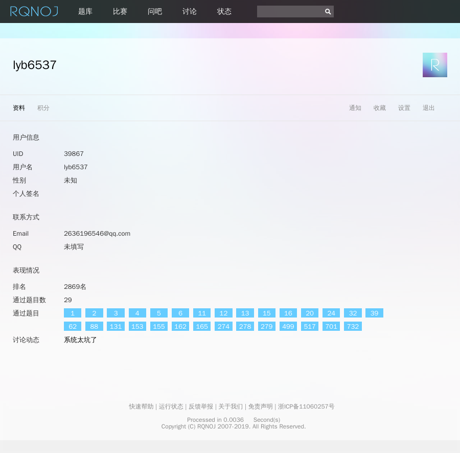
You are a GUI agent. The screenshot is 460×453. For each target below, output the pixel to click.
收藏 (380, 108)
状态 (224, 11)
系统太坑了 (80, 339)
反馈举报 (201, 406)
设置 (404, 108)
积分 (43, 108)
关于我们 (230, 406)
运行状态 (171, 406)
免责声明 (260, 406)
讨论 (189, 11)
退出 (429, 108)
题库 (85, 11)
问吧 (155, 11)
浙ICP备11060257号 (306, 406)
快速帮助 (141, 406)
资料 (19, 108)
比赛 (120, 11)
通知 (355, 108)
